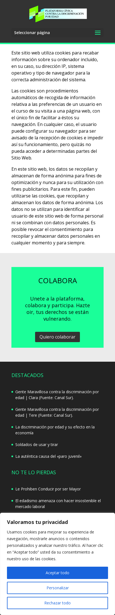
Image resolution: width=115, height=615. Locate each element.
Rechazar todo (57, 603)
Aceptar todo (57, 572)
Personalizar (58, 587)
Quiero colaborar (57, 337)
